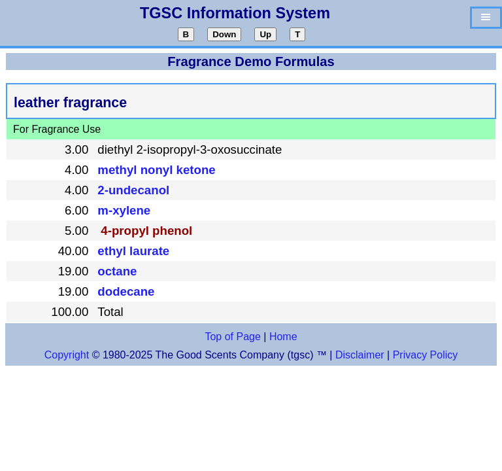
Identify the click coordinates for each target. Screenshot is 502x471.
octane (117, 271)
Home (283, 336)
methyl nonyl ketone (156, 170)
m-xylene (123, 210)
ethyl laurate (133, 251)
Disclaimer (359, 354)
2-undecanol (133, 190)
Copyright (66, 354)
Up (265, 34)
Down (224, 34)
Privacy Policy (424, 354)
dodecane (125, 291)
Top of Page (232, 336)
